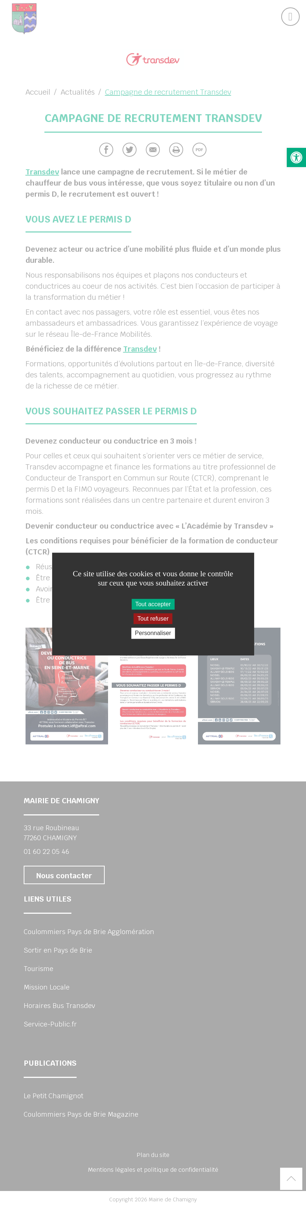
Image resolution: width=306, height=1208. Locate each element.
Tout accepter (153, 604)
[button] (296, 157)
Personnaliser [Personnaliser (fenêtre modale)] (153, 633)
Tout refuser (152, 618)
